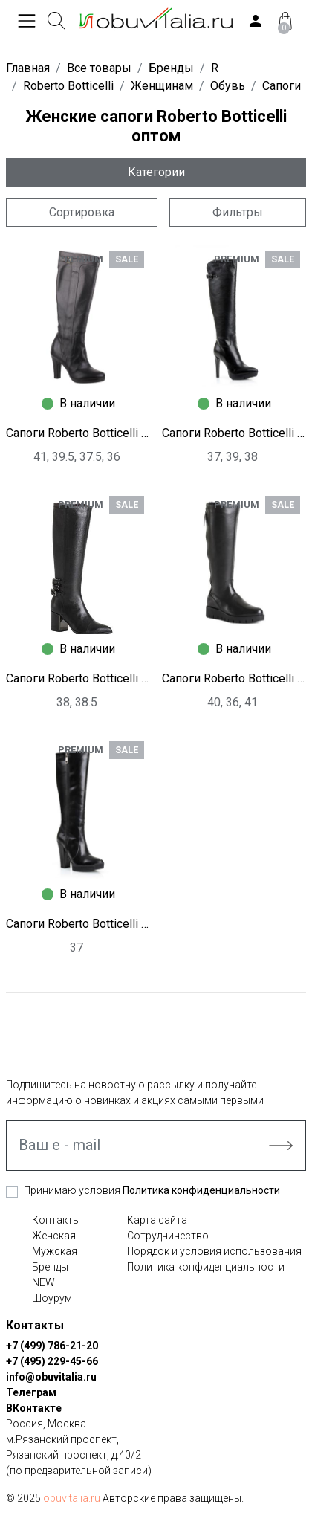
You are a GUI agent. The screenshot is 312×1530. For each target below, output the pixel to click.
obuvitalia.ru (71, 1498)
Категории (156, 172)
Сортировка (81, 212)
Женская (54, 1236)
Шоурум (52, 1298)
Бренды (50, 1267)
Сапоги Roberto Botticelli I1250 (234, 433)
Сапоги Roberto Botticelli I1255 (78, 924)
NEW (43, 1282)
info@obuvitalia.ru (51, 1377)
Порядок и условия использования (214, 1251)
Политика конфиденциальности (201, 1190)
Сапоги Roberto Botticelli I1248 (78, 678)
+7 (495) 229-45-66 (52, 1361)
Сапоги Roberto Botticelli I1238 (234, 678)
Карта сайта (157, 1220)
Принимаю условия (152, 1190)
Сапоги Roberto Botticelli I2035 (78, 433)
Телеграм (31, 1392)
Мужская (54, 1251)
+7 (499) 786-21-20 (52, 1346)
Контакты (56, 1220)
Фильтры (237, 212)
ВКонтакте (34, 1408)
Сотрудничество (168, 1236)
